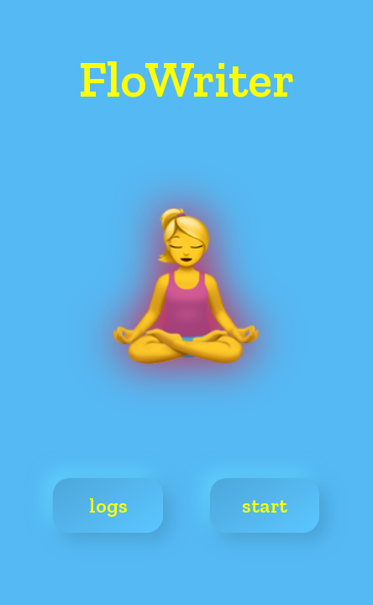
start (264, 505)
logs (108, 505)
